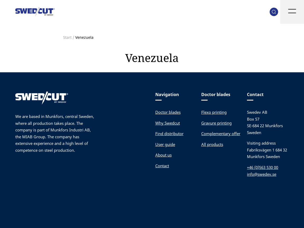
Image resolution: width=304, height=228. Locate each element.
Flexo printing (214, 112)
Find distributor (169, 133)
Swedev (35, 12)
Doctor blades (168, 112)
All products (212, 144)
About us (163, 155)
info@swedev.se (261, 174)
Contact (162, 165)
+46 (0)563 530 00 (262, 167)
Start (67, 37)
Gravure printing (216, 123)
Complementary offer (220, 133)
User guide (165, 144)
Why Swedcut (167, 123)
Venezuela (152, 57)
